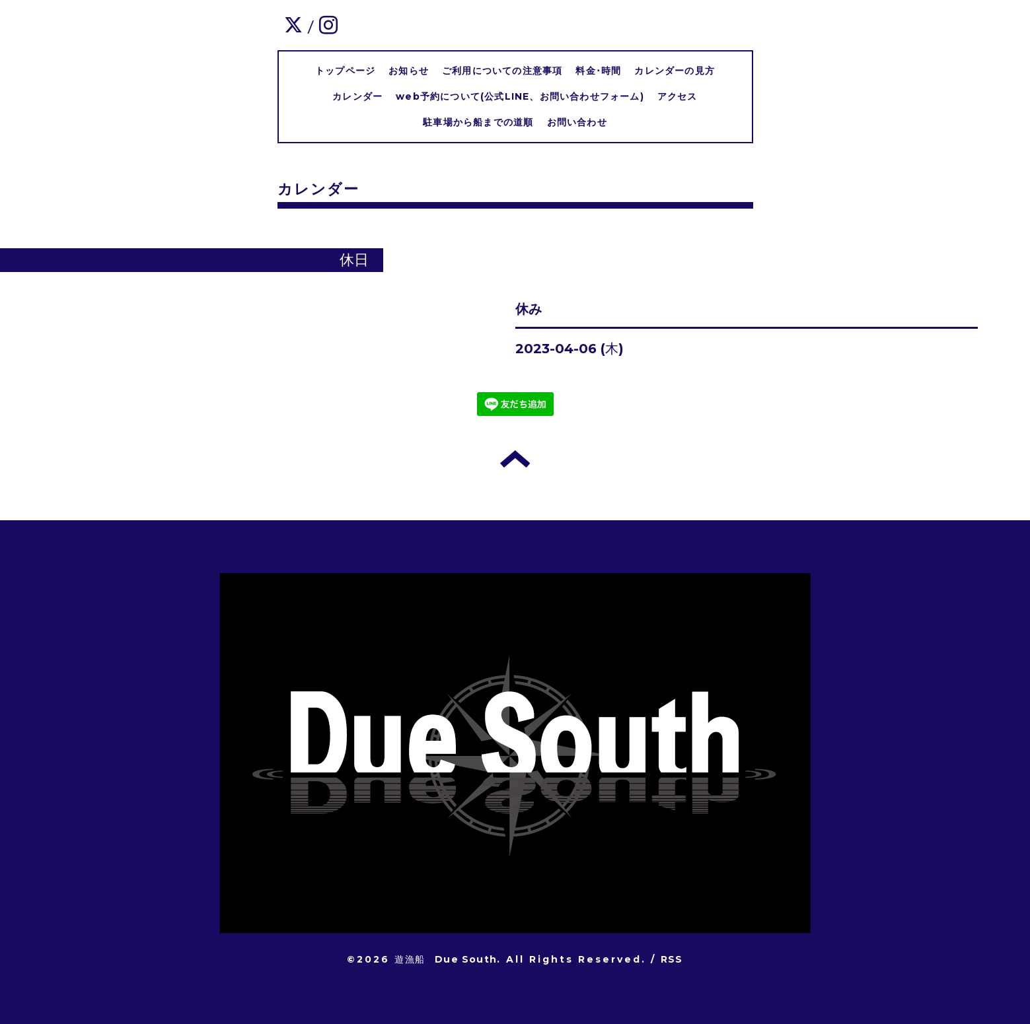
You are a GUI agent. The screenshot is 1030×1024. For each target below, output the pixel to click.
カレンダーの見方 (674, 71)
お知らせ (408, 71)
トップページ (345, 71)
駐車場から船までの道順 (478, 122)
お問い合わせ (577, 122)
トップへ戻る (515, 458)
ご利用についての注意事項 (502, 71)
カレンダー (357, 96)
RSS (672, 959)
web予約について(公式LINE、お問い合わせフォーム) (520, 96)
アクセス (677, 96)
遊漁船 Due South (445, 959)
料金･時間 (598, 71)
